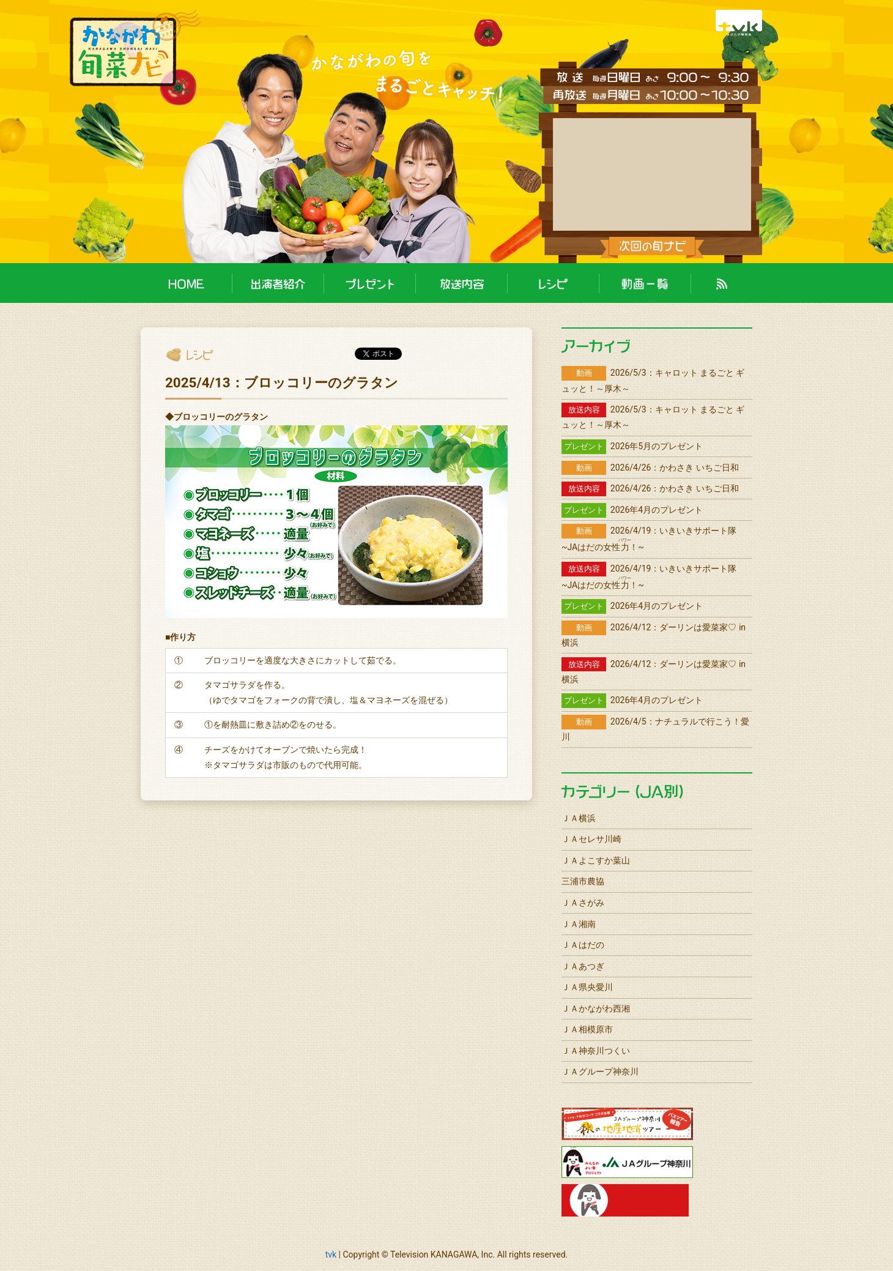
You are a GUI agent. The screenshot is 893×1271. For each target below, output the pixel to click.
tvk (330, 1254)
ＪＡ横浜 (578, 818)
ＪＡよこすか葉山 (595, 860)
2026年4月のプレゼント (632, 510)
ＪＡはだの (582, 945)
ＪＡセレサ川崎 (591, 839)
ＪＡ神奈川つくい (595, 1051)
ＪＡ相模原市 (587, 1029)
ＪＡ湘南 (578, 924)
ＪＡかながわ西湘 (595, 1008)
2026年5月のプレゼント (632, 446)
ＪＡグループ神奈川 (600, 1071)
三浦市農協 (582, 881)
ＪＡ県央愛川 (587, 987)
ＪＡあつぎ (582, 966)
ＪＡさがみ (582, 903)
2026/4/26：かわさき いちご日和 (650, 467)
